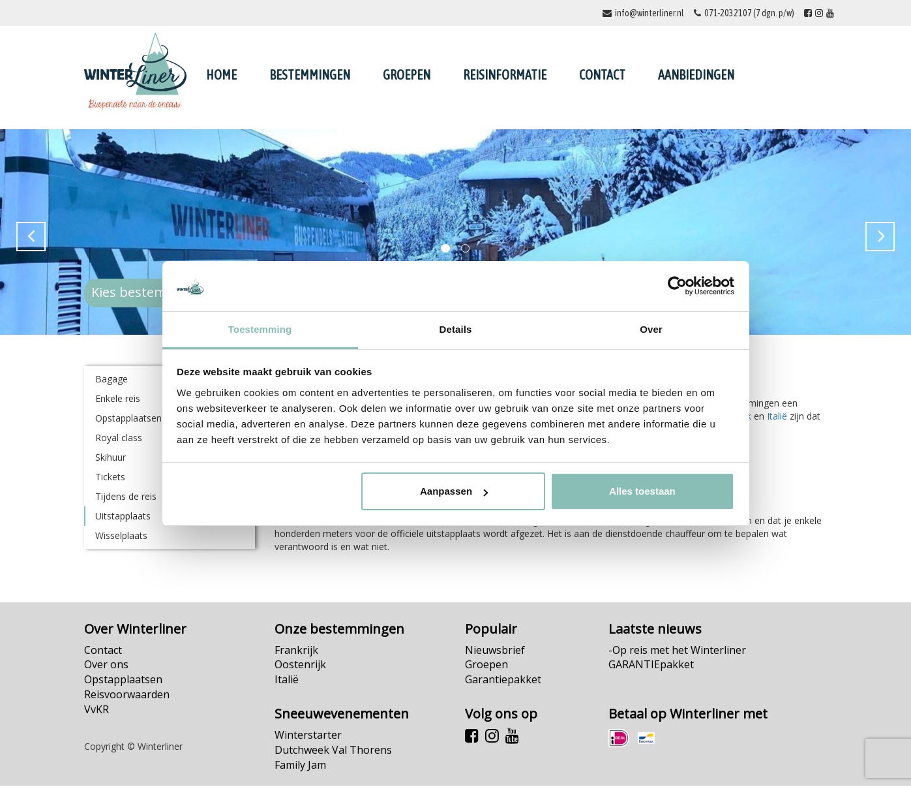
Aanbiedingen (696, 74)
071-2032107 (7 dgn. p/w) (749, 13)
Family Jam (300, 766)
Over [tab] (651, 329)
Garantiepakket (503, 680)
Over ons (106, 665)
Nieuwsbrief (495, 651)
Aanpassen (454, 491)
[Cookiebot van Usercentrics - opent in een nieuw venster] (677, 286)
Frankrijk (296, 651)
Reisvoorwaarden (127, 695)
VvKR (96, 710)
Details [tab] (456, 329)
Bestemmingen (309, 74)
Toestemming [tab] (260, 329)
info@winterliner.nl (649, 13)
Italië (777, 417)
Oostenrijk (300, 665)
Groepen (406, 74)
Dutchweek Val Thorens (333, 751)
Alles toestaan (642, 491)
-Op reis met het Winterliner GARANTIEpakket (677, 658)
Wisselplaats (121, 537)
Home (221, 74)
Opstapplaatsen (123, 680)
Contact (602, 74)
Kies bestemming (144, 293)
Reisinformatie (504, 74)
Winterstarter (308, 736)
